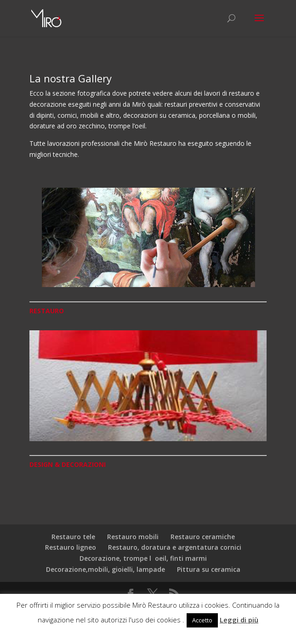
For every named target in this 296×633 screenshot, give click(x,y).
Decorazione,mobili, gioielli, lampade (105, 569)
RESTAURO (46, 310)
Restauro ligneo (70, 547)
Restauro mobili (133, 536)
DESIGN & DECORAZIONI (67, 464)
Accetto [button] (202, 620)
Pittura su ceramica (208, 569)
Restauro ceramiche (203, 536)
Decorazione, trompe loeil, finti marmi (143, 558)
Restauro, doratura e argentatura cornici (174, 547)
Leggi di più (239, 619)
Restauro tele (73, 536)
